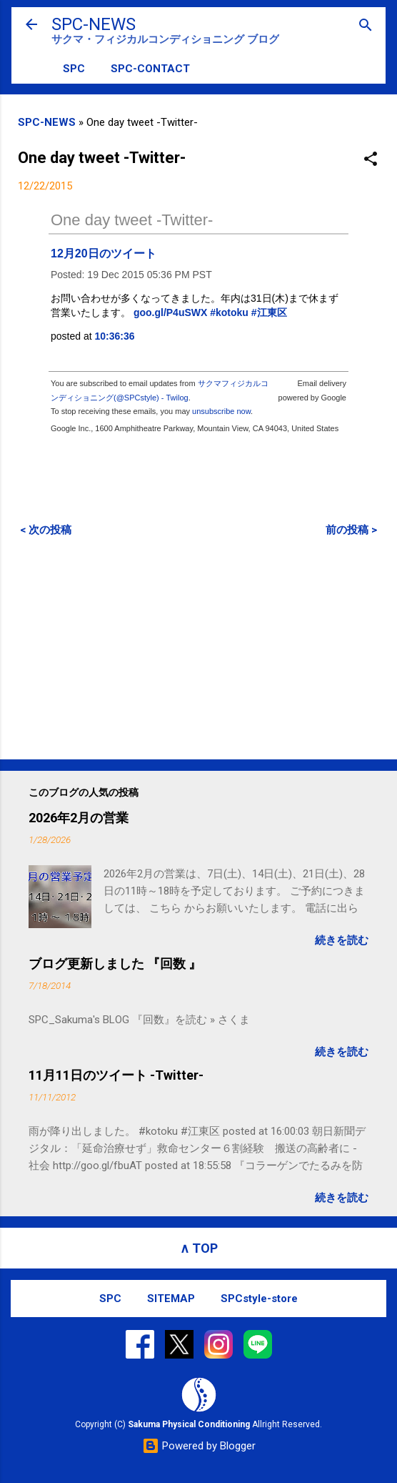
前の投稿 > (351, 529)
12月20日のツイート (103, 253)
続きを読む (341, 940)
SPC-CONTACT (150, 68)
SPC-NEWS (93, 24)
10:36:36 (115, 336)
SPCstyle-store (259, 1298)
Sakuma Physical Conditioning (189, 1424)
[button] (370, 159)
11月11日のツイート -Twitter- (116, 1075)
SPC (74, 68)
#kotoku (229, 312)
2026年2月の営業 (79, 817)
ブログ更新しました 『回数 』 (115, 963)
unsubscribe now (221, 411)
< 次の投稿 (45, 529)
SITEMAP (171, 1298)
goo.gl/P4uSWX (170, 312)
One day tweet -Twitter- (132, 220)
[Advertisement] (198, 648)
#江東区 (269, 312)
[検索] (365, 26)
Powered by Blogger (199, 1445)
